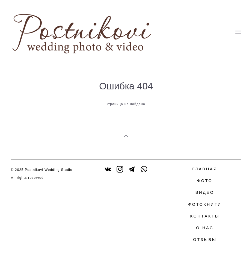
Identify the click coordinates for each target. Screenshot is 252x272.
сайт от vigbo (230, 259)
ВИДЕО (204, 192)
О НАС (205, 228)
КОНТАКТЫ (205, 216)
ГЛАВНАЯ (204, 169)
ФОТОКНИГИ (204, 204)
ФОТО (204, 181)
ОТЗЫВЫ (205, 239)
